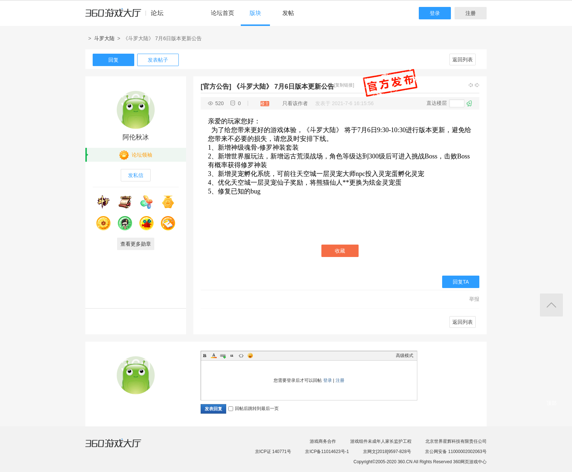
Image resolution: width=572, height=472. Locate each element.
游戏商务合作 (323, 441)
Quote (232, 355)
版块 (255, 13)
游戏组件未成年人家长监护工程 (380, 441)
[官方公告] (216, 86)
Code (241, 355)
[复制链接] (344, 85)
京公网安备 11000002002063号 (456, 451)
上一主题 (470, 85)
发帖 (288, 13)
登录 (435, 13)
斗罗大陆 (104, 38)
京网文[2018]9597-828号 (387, 451)
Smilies (250, 355)
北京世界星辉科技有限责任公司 (456, 441)
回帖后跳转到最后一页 (253, 408)
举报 (474, 299)
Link (223, 355)
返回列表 (462, 59)
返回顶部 (551, 304)
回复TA (461, 282)
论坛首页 (222, 13)
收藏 (340, 251)
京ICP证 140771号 (273, 451)
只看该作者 (295, 103)
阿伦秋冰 (136, 137)
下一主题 (477, 85)
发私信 (135, 175)
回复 (113, 60)
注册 (470, 13)
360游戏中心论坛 (127, 16)
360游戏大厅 (120, 447)
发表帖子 (158, 60)
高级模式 (404, 355)
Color (213, 355)
